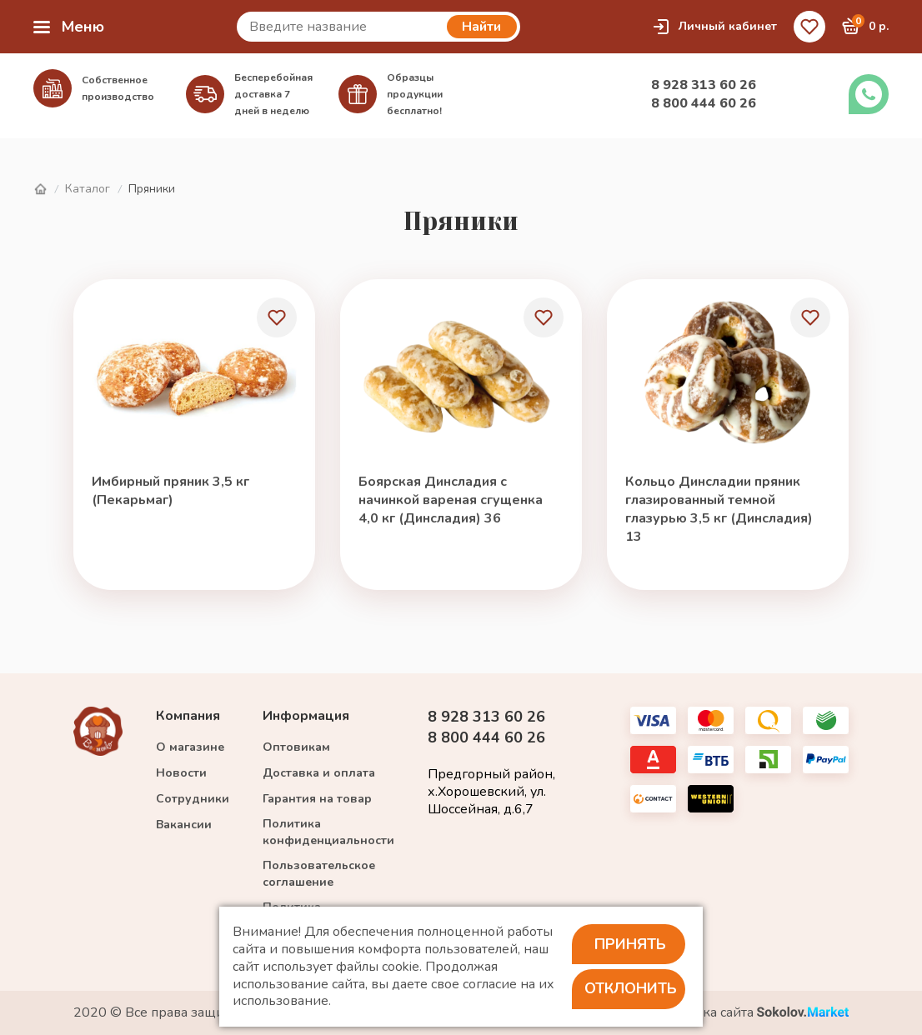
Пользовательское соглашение (319, 874)
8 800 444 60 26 (703, 103)
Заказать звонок (868, 94)
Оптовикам (296, 747)
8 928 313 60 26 (703, 85)
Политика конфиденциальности (328, 832)
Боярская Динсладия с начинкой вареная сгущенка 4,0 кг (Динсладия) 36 (450, 500)
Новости (181, 773)
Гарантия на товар (317, 799)
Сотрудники (192, 799)
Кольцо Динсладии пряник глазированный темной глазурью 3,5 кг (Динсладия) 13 (719, 509)
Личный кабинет (714, 27)
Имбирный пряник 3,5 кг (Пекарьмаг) (170, 490)
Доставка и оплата (319, 773)
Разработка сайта (746, 1013)
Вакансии (184, 824)
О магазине (190, 747)
